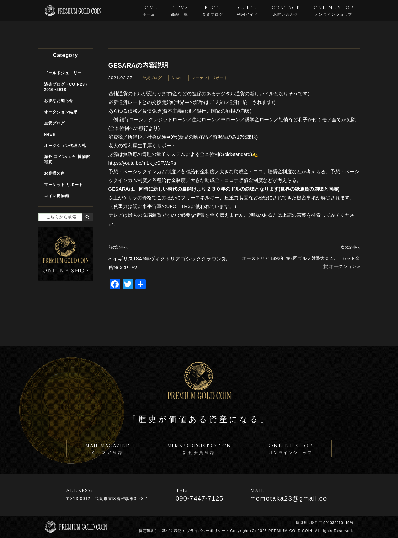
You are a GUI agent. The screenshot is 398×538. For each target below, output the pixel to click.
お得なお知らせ (58, 100)
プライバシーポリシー (206, 531)
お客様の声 (54, 173)
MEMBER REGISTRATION (199, 449)
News (176, 78)
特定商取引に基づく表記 (160, 531)
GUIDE (247, 10)
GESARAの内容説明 (138, 65)
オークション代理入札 (65, 145)
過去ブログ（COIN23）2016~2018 (66, 87)
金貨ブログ (152, 78)
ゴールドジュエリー (63, 73)
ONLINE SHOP (334, 10)
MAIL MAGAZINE (107, 449)
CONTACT (286, 10)
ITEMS (179, 10)
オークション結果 (61, 112)
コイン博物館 (56, 196)
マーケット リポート (209, 78)
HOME (148, 10)
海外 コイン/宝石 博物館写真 (67, 159)
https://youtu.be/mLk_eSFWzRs (142, 163)
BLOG (212, 10)
